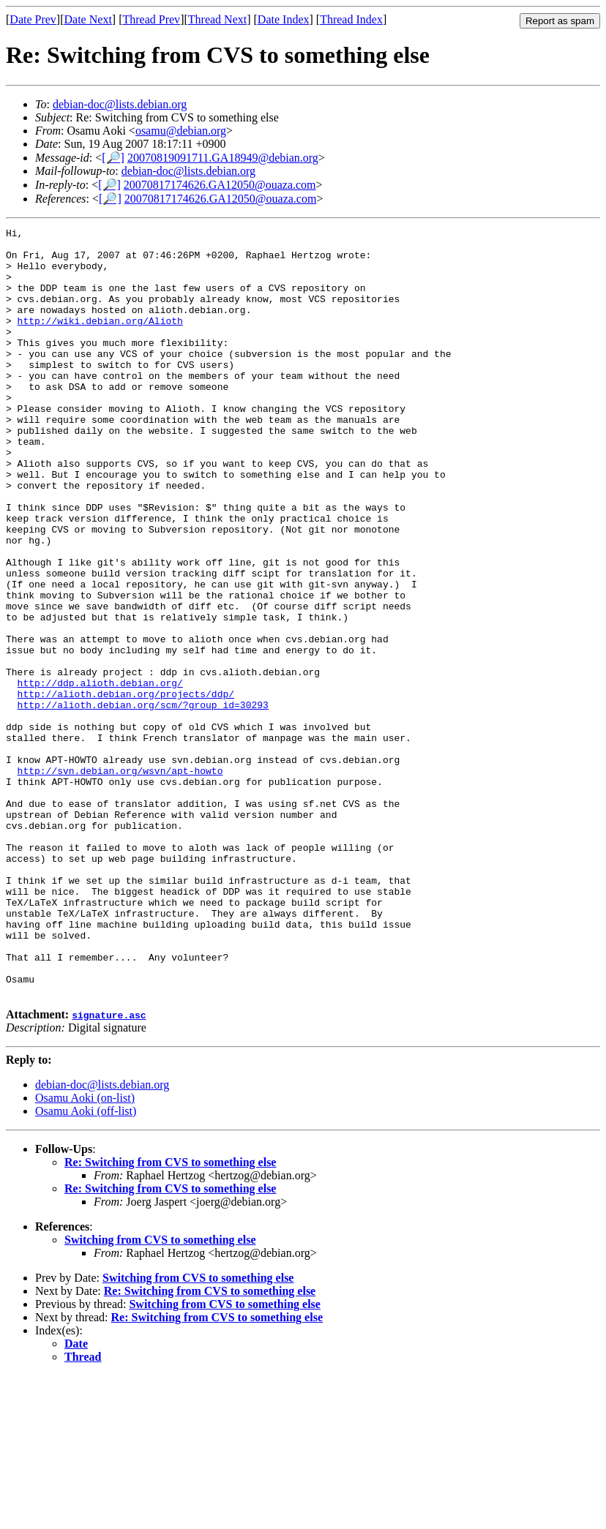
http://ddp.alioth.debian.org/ (100, 774)
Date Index (284, 19)
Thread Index (351, 19)
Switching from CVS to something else (159, 1393)
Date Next (88, 19)
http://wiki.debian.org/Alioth (100, 340)
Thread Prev (151, 19)
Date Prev (33, 19)
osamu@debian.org (180, 130)
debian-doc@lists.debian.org (120, 104)
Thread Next (217, 19)
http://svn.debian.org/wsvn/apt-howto (120, 880)
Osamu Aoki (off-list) (85, 1264)
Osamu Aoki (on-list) (85, 1251)
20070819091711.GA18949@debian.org (222, 157)
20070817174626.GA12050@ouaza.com (220, 185)
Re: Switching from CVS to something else (170, 1316)
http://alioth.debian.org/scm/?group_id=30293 (143, 801)
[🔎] (113, 157)
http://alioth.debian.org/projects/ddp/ (126, 787)
